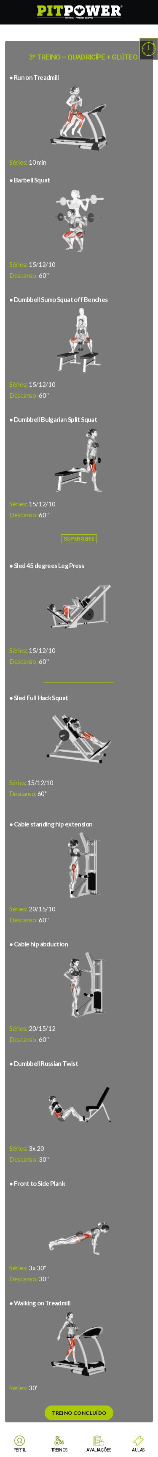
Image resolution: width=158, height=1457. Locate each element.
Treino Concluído (78, 1413)
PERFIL (20, 1450)
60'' (27, 793)
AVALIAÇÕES (98, 1450)
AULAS (138, 1450)
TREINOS (59, 1450)
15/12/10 (31, 782)
